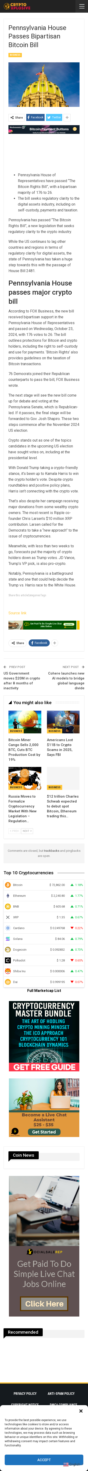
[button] (81, 1411)
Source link (17, 613)
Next (27, 831)
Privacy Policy (25, 1394)
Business (15, 55)
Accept (44, 1460)
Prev (14, 831)
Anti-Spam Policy (61, 1394)
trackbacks (51, 850)
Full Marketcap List (44, 990)
